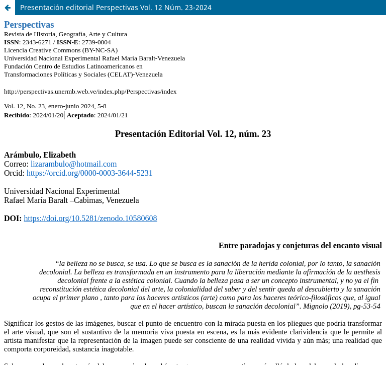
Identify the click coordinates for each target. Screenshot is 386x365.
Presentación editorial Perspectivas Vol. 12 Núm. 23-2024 (116, 7)
